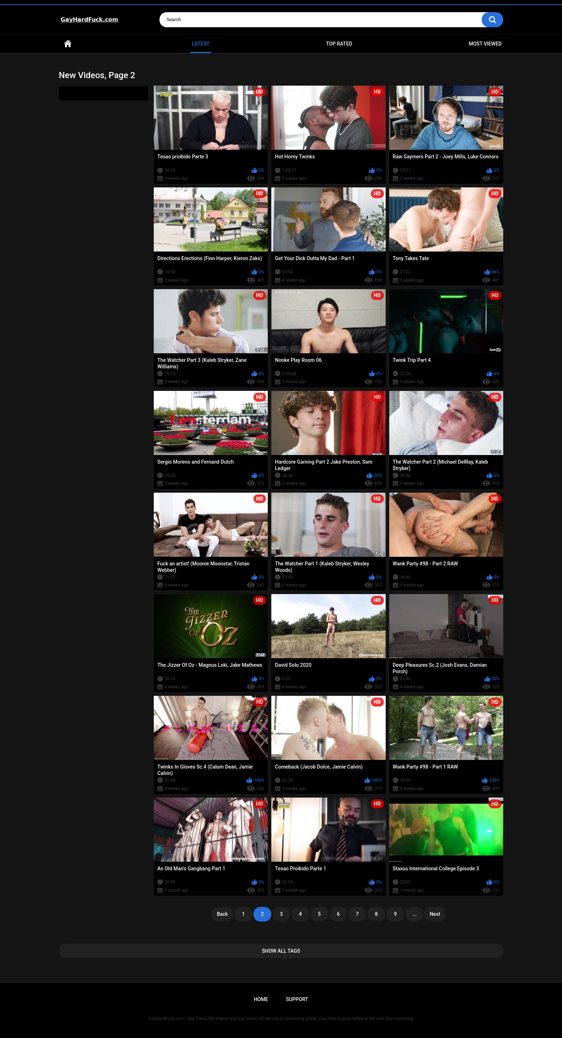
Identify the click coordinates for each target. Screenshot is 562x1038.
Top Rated (339, 44)
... (414, 914)
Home (68, 44)
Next (435, 914)
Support (297, 999)
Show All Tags (281, 951)
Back (222, 914)
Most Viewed (485, 44)
